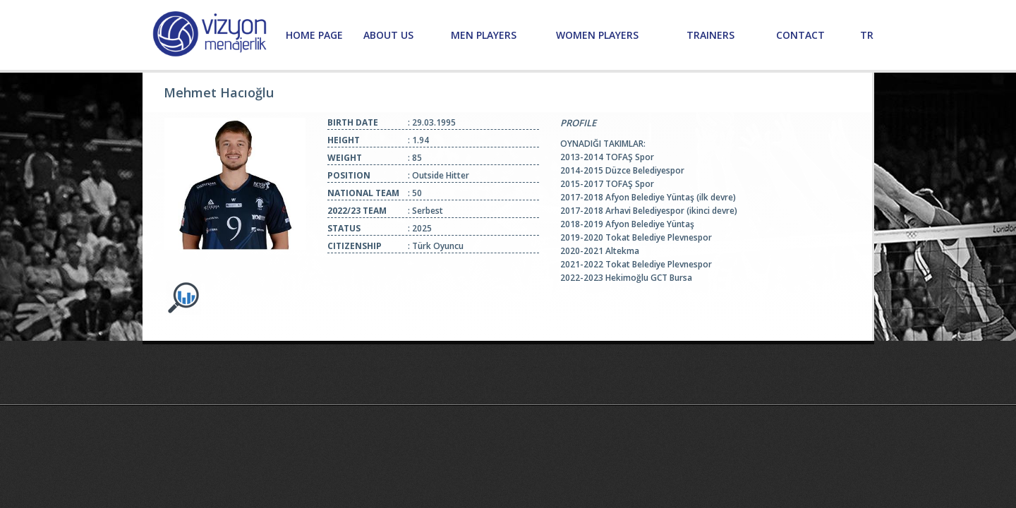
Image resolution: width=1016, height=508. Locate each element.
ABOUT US (388, 35)
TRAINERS (710, 35)
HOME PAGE (314, 35)
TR (866, 35)
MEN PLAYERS (483, 35)
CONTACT (800, 35)
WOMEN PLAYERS (597, 35)
